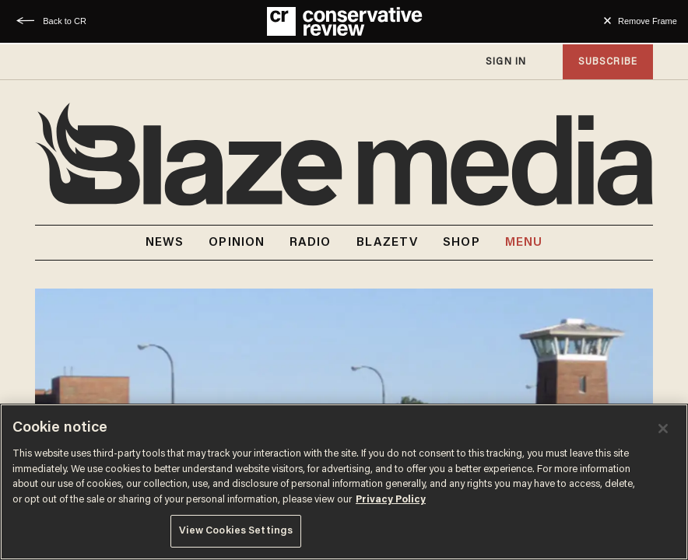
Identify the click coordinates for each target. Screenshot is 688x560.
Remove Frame (647, 21)
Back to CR (64, 21)
